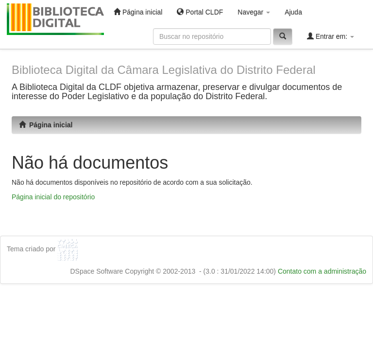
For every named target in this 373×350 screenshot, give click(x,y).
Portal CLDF (200, 12)
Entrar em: (330, 36)
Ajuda (293, 12)
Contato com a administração (322, 271)
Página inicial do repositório (53, 197)
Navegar (253, 12)
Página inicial (138, 12)
